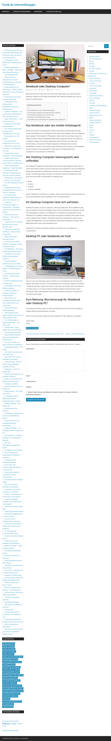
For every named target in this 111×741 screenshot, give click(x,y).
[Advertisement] (55, 28)
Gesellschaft (93, 91)
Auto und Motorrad (95, 59)
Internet (91, 100)
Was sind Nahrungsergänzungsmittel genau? (11, 445)
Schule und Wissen (95, 122)
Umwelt (91, 135)
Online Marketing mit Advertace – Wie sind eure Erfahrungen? (11, 217)
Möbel (91, 118)
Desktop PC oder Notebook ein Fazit (39, 117)
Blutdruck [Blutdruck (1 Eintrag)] (6, 662)
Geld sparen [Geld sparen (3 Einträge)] (15, 670)
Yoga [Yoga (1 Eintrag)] (19, 701)
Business (92, 64)
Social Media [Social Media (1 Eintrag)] (19, 688)
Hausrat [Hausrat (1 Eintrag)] (16, 672)
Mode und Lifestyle (95, 120)
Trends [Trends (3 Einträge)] (5, 696)
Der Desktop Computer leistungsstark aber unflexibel (44, 112)
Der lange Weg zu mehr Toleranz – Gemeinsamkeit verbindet (11, 276)
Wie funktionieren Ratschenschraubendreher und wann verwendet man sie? (12, 197)
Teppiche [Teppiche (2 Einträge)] (17, 693)
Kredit (91, 108)
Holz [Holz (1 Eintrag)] (4, 675)
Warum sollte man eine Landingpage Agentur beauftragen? (11, 423)
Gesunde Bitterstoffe (11, 75)
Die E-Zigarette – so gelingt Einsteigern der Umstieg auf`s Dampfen (12, 437)
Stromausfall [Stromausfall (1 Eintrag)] (13, 691)
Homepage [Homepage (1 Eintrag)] (20, 675)
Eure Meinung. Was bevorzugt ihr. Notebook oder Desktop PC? (47, 119)
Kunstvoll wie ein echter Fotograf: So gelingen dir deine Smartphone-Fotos (12, 244)
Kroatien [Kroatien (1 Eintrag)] (14, 678)
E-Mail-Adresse (31, 381)
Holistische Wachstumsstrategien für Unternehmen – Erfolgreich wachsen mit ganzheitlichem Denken (11, 207)
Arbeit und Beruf (94, 56)
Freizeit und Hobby (95, 86)
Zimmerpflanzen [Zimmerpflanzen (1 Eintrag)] (8, 707)
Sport (91, 127)
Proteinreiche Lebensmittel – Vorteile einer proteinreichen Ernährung (13, 526)
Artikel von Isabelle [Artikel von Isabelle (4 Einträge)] (9, 651)
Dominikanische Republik (10, 721)
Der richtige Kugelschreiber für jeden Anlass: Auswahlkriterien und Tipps (12, 131)
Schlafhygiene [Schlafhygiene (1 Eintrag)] (16, 685)
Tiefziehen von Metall (11, 384)
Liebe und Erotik (94, 113)
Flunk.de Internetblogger (20, 4)
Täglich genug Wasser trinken (14, 511)
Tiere (90, 132)
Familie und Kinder (95, 81)
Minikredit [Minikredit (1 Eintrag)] (16, 680)
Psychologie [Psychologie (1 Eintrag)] (7, 685)
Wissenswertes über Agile (13, 332)
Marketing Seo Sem (95, 115)
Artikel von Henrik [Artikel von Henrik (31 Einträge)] (9, 649)
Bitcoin (91, 61)
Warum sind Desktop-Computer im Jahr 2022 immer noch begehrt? (12, 501)
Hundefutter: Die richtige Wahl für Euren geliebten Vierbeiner (11, 256)
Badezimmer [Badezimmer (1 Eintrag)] (19, 656)
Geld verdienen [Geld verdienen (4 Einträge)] (7, 672)
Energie (91, 71)
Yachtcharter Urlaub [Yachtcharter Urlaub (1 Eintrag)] (9, 701)
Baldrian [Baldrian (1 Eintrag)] (5, 659)
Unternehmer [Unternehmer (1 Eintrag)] (13, 696)
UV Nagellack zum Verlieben (13, 450)
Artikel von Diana (32, 328)
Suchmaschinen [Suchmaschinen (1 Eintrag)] (8, 693)
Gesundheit (92, 93)
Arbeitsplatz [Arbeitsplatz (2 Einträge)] (10, 643)
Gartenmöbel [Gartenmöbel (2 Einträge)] (15, 667)
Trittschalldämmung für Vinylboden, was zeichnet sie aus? (12, 614)
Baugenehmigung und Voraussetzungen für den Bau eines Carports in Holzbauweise (13, 160)
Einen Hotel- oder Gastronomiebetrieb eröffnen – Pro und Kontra (12, 467)
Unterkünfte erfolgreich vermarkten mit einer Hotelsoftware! (11, 474)
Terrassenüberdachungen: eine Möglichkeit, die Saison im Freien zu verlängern (12, 190)
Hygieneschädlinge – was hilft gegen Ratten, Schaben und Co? (13, 430)
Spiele (91, 125)
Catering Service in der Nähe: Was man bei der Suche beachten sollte (13, 224)
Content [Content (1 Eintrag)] (5, 664)
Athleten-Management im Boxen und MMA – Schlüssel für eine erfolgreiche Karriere (13, 70)
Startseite (5, 11)
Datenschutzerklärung (21, 11)
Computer (52, 90)
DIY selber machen (95, 69)
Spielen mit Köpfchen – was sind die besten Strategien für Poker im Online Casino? (12, 114)
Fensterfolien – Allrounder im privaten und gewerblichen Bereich (13, 415)
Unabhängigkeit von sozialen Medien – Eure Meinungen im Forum (13, 268)
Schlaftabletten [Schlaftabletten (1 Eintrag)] (8, 688)
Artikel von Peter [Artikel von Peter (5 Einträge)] (8, 654)
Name (28, 376)
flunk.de (43, 90)
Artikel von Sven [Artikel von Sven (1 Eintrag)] (8, 656)
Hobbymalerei (9, 609)
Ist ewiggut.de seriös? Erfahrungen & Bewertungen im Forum (12, 62)
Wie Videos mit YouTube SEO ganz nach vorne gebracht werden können (13, 631)
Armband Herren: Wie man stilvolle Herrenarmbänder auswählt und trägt (12, 364)
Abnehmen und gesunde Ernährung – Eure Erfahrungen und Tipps (12, 148)
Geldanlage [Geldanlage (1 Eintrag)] (6, 670)
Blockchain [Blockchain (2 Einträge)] (13, 659)
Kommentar (30, 349)
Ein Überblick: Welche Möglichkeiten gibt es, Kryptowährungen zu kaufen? (12, 398)
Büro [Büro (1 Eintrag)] (19, 662)
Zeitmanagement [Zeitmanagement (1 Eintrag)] (8, 704)
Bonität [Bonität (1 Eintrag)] (13, 662)
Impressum (38, 11)
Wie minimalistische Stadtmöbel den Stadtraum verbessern (11, 455)
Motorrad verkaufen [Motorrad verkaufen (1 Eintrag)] (9, 683)
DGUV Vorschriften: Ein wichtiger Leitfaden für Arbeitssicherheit (11, 293)
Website (28, 387)
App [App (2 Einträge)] (4, 643)
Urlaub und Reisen (95, 140)
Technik (58, 90)
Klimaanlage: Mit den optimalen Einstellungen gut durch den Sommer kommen (12, 173)
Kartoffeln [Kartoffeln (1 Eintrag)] (6, 678)
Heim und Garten (94, 98)
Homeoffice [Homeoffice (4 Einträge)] (11, 675)
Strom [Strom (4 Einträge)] (5, 691)
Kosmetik (92, 103)
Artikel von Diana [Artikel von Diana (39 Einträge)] (8, 646)
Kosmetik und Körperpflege (98, 105)
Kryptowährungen (94, 110)
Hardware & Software (96, 96)
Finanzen (92, 83)
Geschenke (92, 88)
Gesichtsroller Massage (12, 602)
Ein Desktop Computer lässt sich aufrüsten (41, 115)
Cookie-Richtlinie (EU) (53, 11)
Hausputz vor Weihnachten (13, 575)
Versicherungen (94, 142)
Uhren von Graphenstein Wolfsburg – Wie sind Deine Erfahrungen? (12, 231)
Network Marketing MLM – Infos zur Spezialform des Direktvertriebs (12, 337)
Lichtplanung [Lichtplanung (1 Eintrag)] (7, 680)
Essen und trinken (95, 78)
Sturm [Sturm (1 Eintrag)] (21, 691)
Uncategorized (94, 137)
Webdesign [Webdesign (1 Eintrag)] (6, 699)
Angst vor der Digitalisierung (74, 334)
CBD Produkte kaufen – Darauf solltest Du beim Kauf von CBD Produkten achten (13, 315)
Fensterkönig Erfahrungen (10, 730)
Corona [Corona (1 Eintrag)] (12, 664)
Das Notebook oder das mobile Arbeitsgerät (41, 110)
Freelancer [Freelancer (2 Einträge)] (6, 667)
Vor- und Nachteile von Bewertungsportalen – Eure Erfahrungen (11, 322)
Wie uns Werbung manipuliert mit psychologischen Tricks (45, 334)
